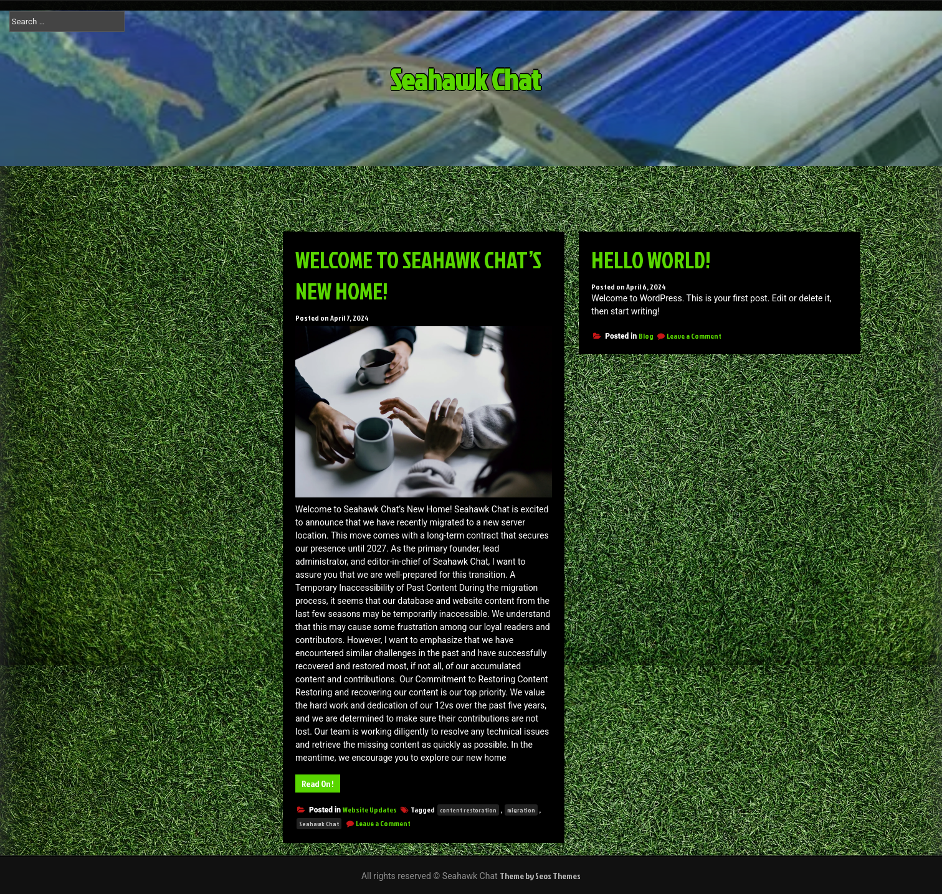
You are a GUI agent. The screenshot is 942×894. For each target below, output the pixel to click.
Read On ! (318, 783)
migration (521, 810)
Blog (646, 336)
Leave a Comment (383, 823)
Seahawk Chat (484, 79)
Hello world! (651, 259)
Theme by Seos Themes (540, 876)
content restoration (468, 810)
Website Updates (370, 809)
